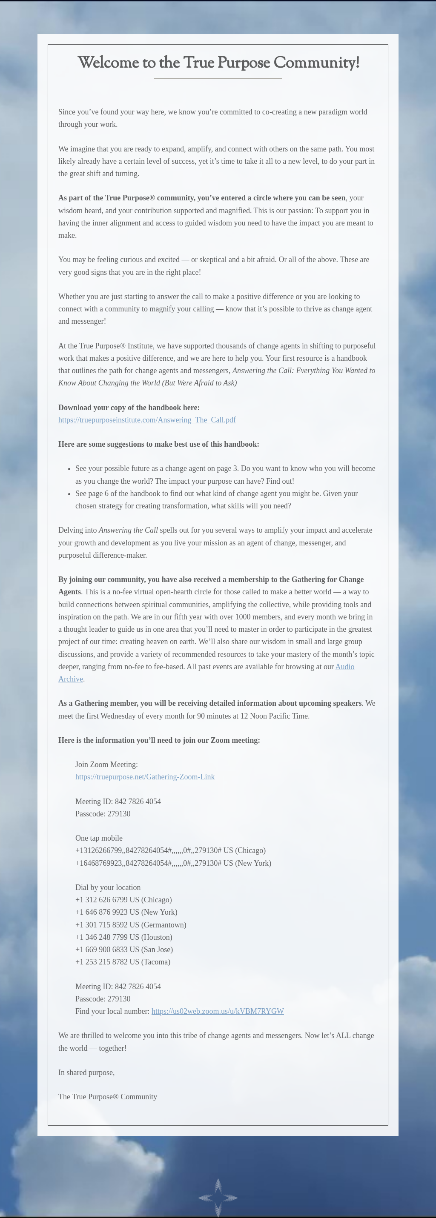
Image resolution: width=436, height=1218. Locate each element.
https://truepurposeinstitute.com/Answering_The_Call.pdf (147, 420)
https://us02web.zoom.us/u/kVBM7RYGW (218, 1011)
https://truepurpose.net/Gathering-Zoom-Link (145, 777)
